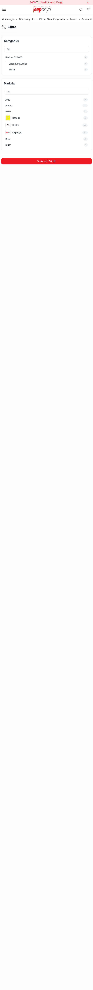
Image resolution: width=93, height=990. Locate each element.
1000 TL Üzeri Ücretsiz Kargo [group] (46, 2)
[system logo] (42, 9)
